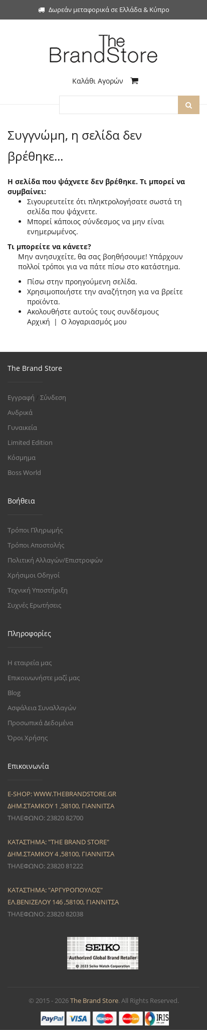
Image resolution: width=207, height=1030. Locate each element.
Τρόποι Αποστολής (36, 545)
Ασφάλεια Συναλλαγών (42, 707)
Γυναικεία (22, 427)
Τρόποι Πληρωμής (35, 530)
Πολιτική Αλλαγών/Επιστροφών (55, 560)
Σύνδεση (53, 397)
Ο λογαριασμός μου (94, 321)
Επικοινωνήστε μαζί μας (44, 677)
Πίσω (36, 281)
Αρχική (38, 321)
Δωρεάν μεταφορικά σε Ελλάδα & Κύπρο (103, 9)
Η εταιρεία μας (30, 662)
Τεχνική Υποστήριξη (38, 590)
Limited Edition (30, 442)
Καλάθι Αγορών (105, 81)
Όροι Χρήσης (28, 737)
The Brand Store (94, 1000)
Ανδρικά (20, 412)
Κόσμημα (22, 457)
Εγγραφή (21, 397)
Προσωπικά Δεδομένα (40, 722)
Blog (14, 692)
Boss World (24, 472)
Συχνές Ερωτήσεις (34, 605)
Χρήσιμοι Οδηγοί (34, 575)
